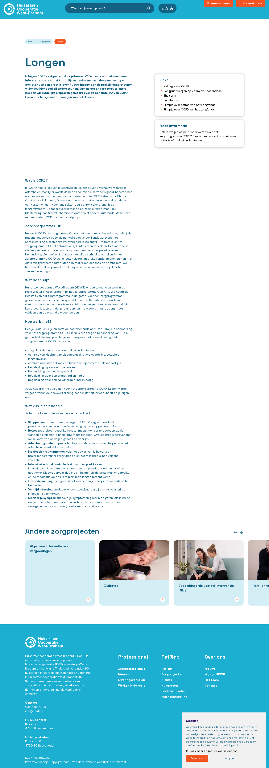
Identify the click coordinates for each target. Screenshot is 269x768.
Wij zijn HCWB (215, 676)
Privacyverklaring (36, 763)
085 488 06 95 (35, 708)
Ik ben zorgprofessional (83, 21)
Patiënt (167, 670)
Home (30, 42)
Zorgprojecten (45, 42)
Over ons (157, 21)
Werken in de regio (131, 687)
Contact (257, 21)
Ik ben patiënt (125, 21)
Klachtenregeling (174, 698)
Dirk (106, 763)
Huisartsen (169, 687)
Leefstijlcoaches (173, 693)
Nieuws (123, 676)
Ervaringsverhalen (131, 681)
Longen (60, 42)
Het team (212, 681)
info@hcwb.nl (34, 713)
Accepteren (197, 758)
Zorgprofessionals (131, 670)
